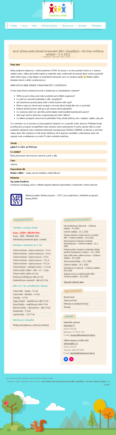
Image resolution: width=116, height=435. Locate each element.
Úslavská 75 (69, 325)
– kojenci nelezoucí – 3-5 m (32, 250)
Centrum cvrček (13, 381)
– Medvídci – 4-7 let (26, 294)
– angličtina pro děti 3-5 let (30, 301)
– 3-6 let (22, 311)
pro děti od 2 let (28, 277)
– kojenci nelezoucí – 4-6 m (32, 253)
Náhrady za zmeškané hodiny (76, 304)
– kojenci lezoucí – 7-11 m (31, 260)
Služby (13, 25)
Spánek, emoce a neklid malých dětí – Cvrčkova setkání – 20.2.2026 (80, 275)
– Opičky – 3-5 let (25, 291)
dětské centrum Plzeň (31, 378)
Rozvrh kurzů (69, 297)
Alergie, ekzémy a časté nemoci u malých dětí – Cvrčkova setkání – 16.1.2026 (81, 236)
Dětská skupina (49, 25)
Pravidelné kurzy (23, 219)
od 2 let (25, 273)
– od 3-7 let (24, 314)
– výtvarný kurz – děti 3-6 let (31, 307)
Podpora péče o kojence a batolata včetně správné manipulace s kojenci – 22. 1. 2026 (82, 250)
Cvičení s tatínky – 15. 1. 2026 (76, 232)
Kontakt (82, 25)
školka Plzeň (47, 378)
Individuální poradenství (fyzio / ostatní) (29, 239)
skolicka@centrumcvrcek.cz (82, 353)
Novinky (67, 307)
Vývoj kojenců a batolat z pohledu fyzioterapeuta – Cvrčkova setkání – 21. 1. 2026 (81, 244)
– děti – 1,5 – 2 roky (30, 270)
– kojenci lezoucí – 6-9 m (30, 257)
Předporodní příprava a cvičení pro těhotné (31, 325)
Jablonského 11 (71, 343)
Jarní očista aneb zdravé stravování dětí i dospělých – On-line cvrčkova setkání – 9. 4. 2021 (58, 52)
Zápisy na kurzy (70, 300)
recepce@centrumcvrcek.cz (82, 335)
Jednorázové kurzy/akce (77, 220)
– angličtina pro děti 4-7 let (30, 304)
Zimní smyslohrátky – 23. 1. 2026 (77, 261)
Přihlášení (96, 25)
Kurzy (24, 25)
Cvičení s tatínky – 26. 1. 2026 (76, 264)
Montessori (67, 25)
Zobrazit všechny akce (74, 282)
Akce (34, 25)
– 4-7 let (20, 297)
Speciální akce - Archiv (61, 56)
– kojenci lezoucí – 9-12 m (31, 263)
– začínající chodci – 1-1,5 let (32, 267)
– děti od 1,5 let (30, 280)
